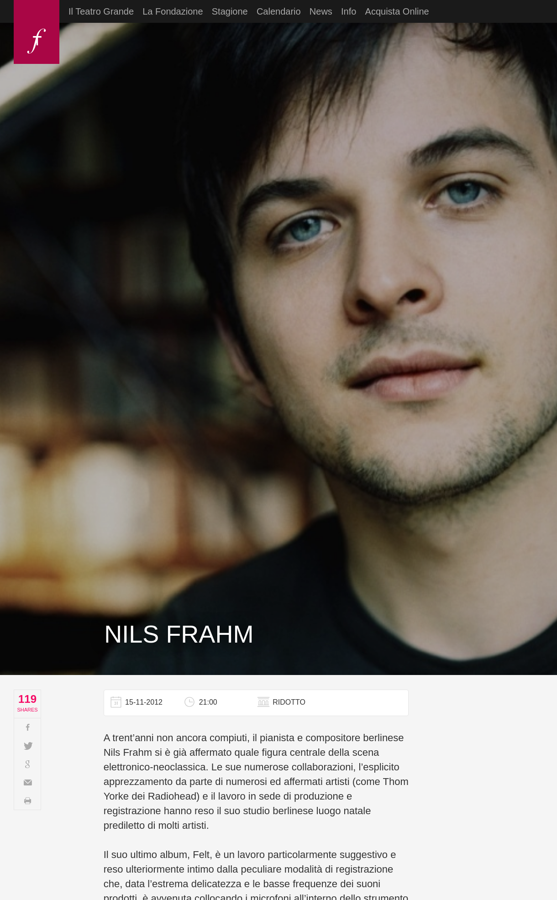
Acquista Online (397, 11)
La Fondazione (172, 11)
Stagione (230, 11)
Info (348, 11)
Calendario (279, 11)
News (321, 11)
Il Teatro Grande (101, 11)
